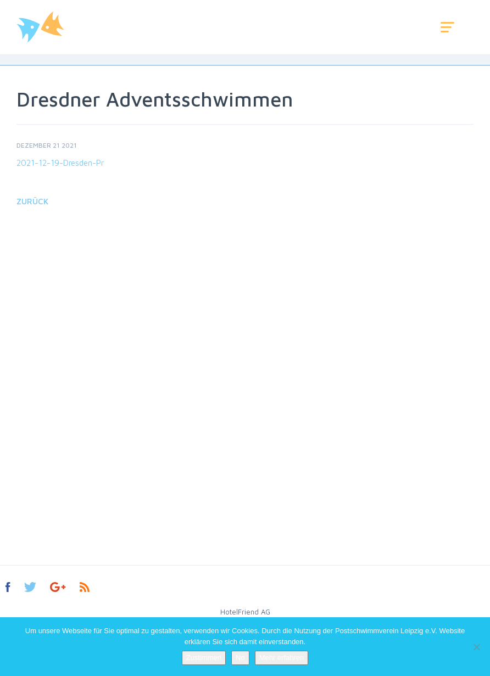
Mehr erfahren (281, 657)
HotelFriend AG (245, 611)
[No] (476, 646)
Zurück (32, 201)
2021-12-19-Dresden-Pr (60, 162)
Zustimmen (203, 657)
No (240, 657)
